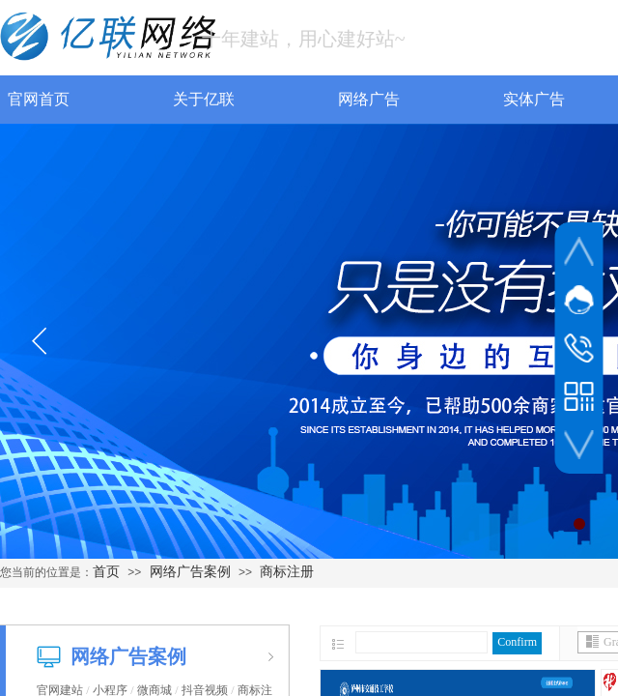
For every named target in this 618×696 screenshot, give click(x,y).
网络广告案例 (190, 571)
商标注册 (287, 571)
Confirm (517, 642)
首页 (106, 571)
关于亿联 (163, 99)
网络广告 (328, 99)
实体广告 (493, 99)
